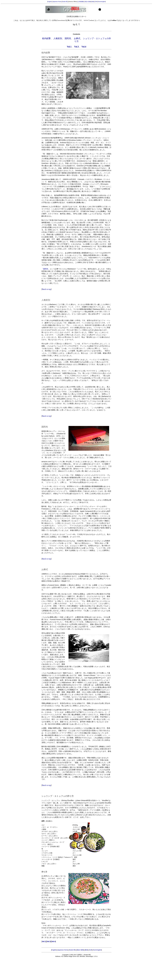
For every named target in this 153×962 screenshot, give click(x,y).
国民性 (68, 38)
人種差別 (57, 38)
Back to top (46, 289)
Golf (96, 1)
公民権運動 (81, 1)
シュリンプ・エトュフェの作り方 (57, 796)
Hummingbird (101, 1)
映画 (93, 1)
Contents (76, 34)
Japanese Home (57, 1)
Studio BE (65, 1)
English (50, 1)
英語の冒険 (88, 1)
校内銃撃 (46, 38)
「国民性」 (45, 269)
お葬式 (77, 38)
